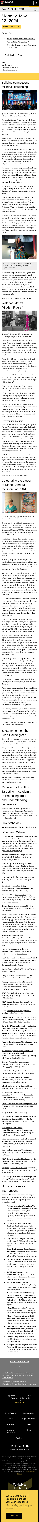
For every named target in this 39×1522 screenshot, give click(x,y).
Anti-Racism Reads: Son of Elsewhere (20, 993)
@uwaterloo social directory (19, 1449)
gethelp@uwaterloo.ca (13, 782)
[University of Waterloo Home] (7, 3)
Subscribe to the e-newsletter (27, 1384)
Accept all (13, 1516)
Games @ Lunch (27, 1086)
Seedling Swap (7, 969)
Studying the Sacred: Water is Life (14, 982)
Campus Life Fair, (8, 975)
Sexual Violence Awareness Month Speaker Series (19, 1042)
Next (10, 33)
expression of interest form (16, 888)
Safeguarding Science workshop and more (17, 863)
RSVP (8, 1067)
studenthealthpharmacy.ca (12, 851)
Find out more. (22, 954)
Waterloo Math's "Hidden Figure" (18, 42)
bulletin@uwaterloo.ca (9, 70)
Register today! (14, 859)
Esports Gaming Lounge (10, 906)
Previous (4, 33)
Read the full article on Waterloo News (15, 475)
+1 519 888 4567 (21, 1402)
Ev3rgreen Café (20, 895)
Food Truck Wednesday (10, 877)
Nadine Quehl (24, 1035)
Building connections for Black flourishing (21, 39)
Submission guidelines (9, 1384)
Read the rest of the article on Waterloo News (17, 298)
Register (7, 1124)
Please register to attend (18, 929)
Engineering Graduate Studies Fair (14, 1168)
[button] (28, 3)
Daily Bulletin (19, 1361)
